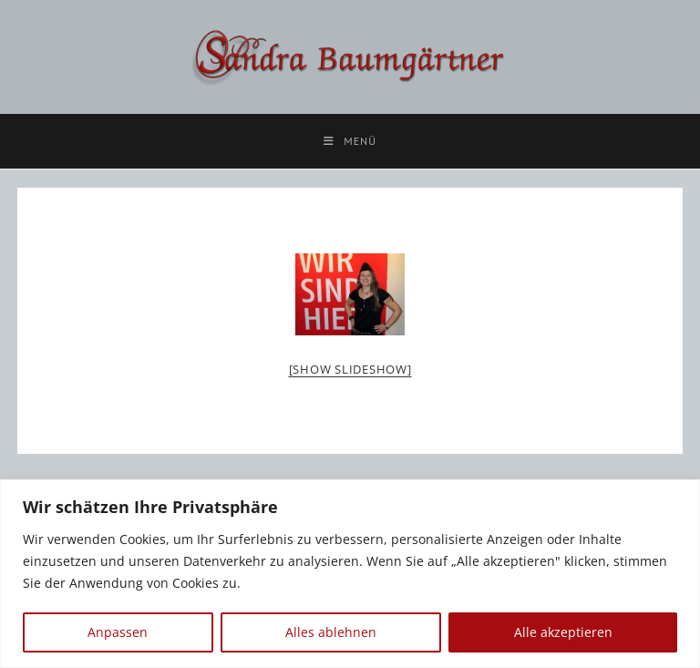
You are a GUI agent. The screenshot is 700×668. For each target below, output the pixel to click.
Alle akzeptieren (563, 632)
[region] (350, 573)
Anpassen (118, 632)
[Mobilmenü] (350, 141)
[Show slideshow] (350, 369)
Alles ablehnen (330, 632)
